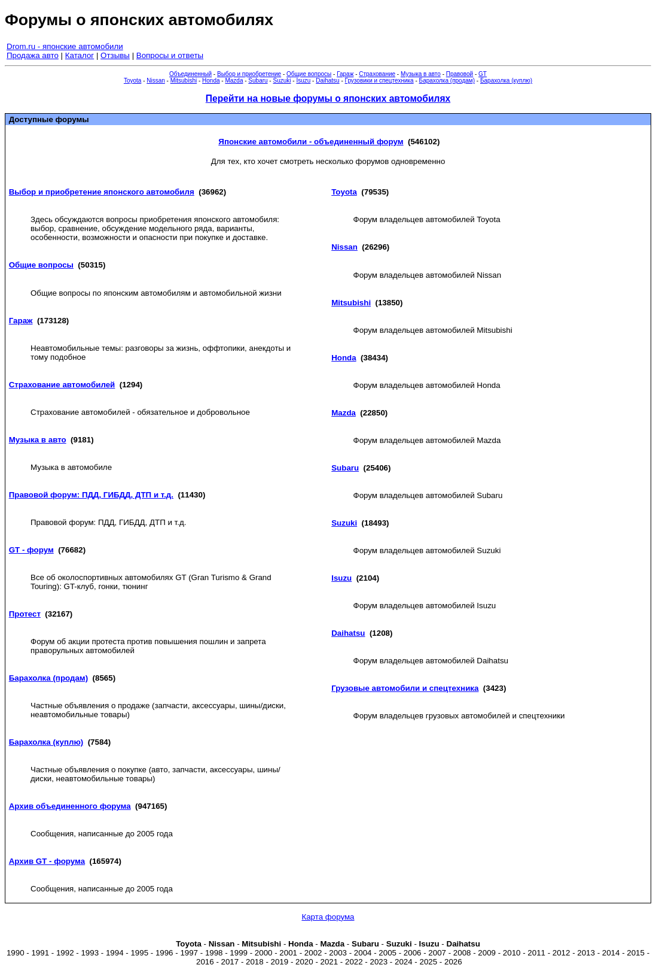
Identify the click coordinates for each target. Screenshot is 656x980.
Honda (210, 80)
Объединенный (190, 74)
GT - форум (31, 549)
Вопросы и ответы (169, 55)
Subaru (257, 80)
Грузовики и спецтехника (379, 80)
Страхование (377, 74)
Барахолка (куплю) (506, 80)
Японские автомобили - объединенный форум (310, 141)
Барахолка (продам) (447, 80)
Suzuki (282, 80)
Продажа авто (33, 55)
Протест (25, 613)
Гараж (345, 74)
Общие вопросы (308, 74)
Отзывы (115, 55)
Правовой (459, 74)
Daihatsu (327, 80)
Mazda (234, 80)
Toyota (132, 80)
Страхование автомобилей (62, 384)
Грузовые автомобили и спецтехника (404, 688)
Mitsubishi (183, 80)
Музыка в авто (421, 74)
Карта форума (327, 916)
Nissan (156, 80)
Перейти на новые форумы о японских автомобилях (328, 98)
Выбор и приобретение (249, 74)
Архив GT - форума (47, 861)
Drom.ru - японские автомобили (65, 46)
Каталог (79, 55)
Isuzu (303, 80)
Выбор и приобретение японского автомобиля (101, 191)
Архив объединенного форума (70, 806)
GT (482, 74)
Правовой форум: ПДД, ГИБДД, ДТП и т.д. (91, 494)
